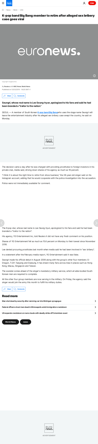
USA (21, 10)
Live (92, 3)
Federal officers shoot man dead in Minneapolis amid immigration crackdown (34, 307)
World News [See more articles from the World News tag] (10, 322)
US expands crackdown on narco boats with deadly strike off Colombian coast (34, 313)
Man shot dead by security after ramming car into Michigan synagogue (31, 301)
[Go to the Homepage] (9, 3)
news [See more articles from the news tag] (25, 322)
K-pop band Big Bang (48, 112)
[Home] (3, 10)
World (15, 10)
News (8, 10)
